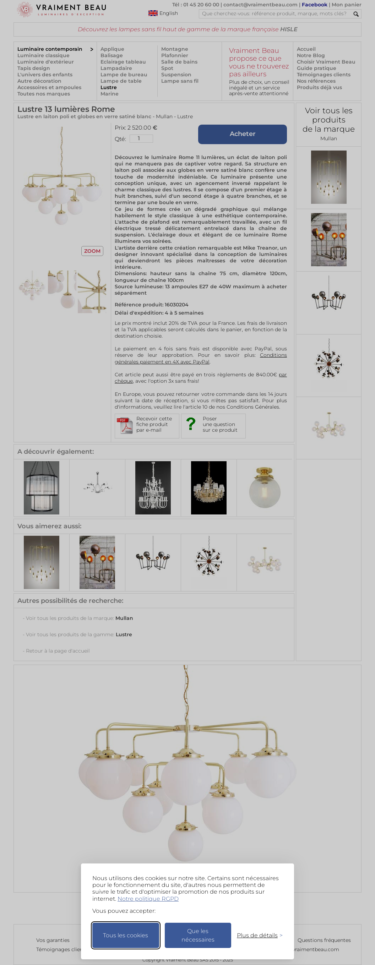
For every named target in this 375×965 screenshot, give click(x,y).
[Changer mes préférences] (256, 935)
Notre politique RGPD (148, 898)
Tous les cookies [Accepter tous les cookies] (125, 935)
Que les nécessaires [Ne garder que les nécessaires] (197, 935)
